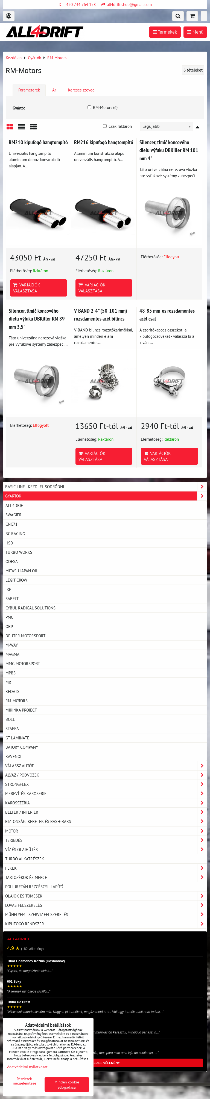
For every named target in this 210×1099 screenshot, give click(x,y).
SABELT (12, 598)
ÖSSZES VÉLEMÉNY (105, 1063)
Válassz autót (106, 765)
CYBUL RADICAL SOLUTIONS (30, 608)
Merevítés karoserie (106, 793)
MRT (9, 682)
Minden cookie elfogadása (66, 1084)
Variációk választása (26, 288)
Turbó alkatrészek (24, 858)
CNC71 (11, 524)
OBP (9, 626)
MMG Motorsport (22, 663)
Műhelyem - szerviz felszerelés (106, 914)
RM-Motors (16, 700)
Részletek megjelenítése (24, 1081)
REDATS (12, 691)
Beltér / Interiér (106, 812)
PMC (9, 617)
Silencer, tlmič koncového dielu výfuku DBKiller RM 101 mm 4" (168, 150)
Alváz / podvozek (106, 775)
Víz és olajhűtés (106, 849)
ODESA (11, 561)
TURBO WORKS (18, 552)
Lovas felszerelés (106, 905)
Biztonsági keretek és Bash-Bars (106, 821)
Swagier (13, 514)
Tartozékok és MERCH (106, 877)
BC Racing (15, 533)
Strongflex (106, 784)
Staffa (12, 728)
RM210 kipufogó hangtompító (38, 142)
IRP (8, 589)
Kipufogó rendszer (106, 923)
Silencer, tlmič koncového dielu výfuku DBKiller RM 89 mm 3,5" (37, 318)
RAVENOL (13, 756)
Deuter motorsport (25, 635)
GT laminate (17, 737)
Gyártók (106, 495)
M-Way (11, 645)
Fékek (106, 868)
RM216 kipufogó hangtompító (103, 142)
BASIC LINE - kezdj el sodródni (106, 486)
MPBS (10, 673)
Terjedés (106, 840)
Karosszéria (106, 802)
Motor (106, 831)
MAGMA (12, 654)
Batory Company (21, 747)
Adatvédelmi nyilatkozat (27, 1066)
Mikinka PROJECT (21, 710)
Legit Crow (16, 580)
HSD (9, 543)
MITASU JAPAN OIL (21, 570)
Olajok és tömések (106, 895)
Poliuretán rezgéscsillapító (34, 886)
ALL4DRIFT (15, 505)
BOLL (10, 719)
